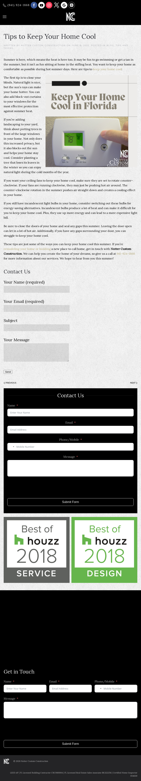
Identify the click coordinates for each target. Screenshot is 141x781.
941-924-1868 (126, 253)
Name (11, 405)
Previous (10, 382)
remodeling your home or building (27, 249)
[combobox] (11, 446)
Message (69, 456)
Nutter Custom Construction (43, 45)
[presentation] (35, 487)
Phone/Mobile (69, 439)
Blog (110, 45)
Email (69, 422)
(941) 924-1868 (16, 5)
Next (133, 382)
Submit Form (70, 502)
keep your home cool (107, 69)
